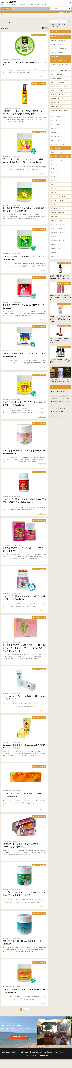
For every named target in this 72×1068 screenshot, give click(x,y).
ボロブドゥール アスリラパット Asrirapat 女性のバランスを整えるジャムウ (24, 893)
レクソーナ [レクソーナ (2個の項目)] (54, 411)
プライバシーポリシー (64, 1052)
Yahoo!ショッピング (18, 1036)
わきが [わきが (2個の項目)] (53, 391)
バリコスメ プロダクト (59, 61)
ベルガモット (56, 192)
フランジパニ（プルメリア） (60, 200)
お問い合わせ (44, 4)
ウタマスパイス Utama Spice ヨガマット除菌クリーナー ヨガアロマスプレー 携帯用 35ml (60, 361)
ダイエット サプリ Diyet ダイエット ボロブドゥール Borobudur (24, 452)
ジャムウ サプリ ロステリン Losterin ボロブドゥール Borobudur (24, 355)
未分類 (55, 57)
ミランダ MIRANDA (58, 74)
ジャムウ (21, 8)
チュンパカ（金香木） (58, 220)
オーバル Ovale (57, 136)
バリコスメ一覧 (5, 4)
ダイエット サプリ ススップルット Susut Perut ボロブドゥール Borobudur (23, 209)
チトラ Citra (56, 106)
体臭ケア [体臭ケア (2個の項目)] (54, 415)
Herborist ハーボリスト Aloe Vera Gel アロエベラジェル (24, 63)
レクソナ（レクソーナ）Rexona (59, 65)
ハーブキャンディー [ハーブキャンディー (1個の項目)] (63, 395)
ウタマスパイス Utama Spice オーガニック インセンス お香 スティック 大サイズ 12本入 (60, 340)
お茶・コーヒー (57, 152)
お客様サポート (16, 1052)
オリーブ (55, 256)
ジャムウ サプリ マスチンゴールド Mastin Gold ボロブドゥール (23, 549)
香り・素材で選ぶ (21, 4)
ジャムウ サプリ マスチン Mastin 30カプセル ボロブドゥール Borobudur (24, 597)
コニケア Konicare (58, 124)
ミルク (55, 184)
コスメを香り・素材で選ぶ (60, 156)
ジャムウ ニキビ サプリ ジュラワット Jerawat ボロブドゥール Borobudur (24, 403)
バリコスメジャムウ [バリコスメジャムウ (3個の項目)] (64, 401)
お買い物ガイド (6, 1052)
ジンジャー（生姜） (58, 224)
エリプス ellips (57, 140)
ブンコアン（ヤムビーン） (60, 196)
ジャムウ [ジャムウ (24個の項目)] (54, 395)
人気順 (7, 28)
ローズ (55, 164)
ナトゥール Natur (57, 98)
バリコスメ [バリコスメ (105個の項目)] (54, 401)
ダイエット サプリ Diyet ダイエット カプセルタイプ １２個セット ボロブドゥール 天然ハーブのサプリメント (24, 648)
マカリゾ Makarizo (58, 78)
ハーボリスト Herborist (39, 35)
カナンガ (55, 252)
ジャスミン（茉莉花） (58, 228)
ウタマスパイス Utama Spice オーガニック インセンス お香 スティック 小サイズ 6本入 (60, 297)
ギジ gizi (55, 132)
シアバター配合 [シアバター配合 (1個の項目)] (61, 391)
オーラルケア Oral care (59, 53)
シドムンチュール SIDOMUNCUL (60, 111)
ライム (55, 176)
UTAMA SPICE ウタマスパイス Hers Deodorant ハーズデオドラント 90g (60, 380)
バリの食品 (30, 4)
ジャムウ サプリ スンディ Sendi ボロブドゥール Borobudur (24, 306)
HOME (3, 14)
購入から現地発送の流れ (36, 1052)
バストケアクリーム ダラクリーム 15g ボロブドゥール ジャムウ (24, 795)
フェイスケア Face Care (59, 49)
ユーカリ (55, 180)
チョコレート (56, 216)
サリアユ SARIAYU (58, 116)
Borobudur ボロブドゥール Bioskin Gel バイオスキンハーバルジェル (24, 746)
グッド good (56, 128)
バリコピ (26, 8)
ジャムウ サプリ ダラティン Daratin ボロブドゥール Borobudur (24, 991)
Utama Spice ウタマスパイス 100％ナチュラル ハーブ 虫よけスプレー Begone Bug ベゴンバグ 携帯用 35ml (60, 276)
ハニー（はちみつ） (58, 208)
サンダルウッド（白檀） (59, 232)
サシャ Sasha (56, 120)
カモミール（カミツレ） (59, 248)
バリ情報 (37, 4)
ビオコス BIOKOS (58, 90)
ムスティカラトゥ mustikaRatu (61, 70)
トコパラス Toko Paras (59, 102)
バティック (32, 8)
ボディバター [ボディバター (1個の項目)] (55, 408)
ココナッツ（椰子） (58, 240)
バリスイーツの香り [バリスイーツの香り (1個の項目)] (56, 405)
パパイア (55, 204)
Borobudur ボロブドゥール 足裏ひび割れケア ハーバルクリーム (24, 697)
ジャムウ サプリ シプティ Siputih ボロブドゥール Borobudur (23, 258)
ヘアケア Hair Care (58, 45)
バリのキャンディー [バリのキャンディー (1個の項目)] (56, 398)
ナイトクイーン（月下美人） (60, 212)
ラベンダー (56, 172)
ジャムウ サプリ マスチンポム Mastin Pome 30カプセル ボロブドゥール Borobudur (24, 500)
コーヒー (55, 236)
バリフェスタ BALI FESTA (8, 2)
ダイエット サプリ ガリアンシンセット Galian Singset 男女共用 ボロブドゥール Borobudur (23, 160)
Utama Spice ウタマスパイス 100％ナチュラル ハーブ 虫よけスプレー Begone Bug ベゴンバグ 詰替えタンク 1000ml (60, 319)
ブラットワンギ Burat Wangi (61, 86)
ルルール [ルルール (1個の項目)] (63, 408)
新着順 (2, 28)
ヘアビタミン (15, 8)
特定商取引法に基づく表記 (50, 1052)
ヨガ (37, 8)
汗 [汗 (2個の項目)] (59, 415)
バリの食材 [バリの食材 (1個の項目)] (66, 398)
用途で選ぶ (13, 4)
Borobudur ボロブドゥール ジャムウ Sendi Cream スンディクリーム (21, 845)
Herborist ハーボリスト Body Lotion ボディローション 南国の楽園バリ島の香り (23, 112)
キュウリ (55, 244)
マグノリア (56, 188)
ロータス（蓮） (57, 160)
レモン (55, 168)
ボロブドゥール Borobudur (60, 82)
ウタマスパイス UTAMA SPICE (61, 144)
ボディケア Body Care (39, 132)
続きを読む (42, 76)
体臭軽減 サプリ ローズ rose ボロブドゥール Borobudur (22, 942)
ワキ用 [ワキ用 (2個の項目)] (61, 411)
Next (26, 1009)
